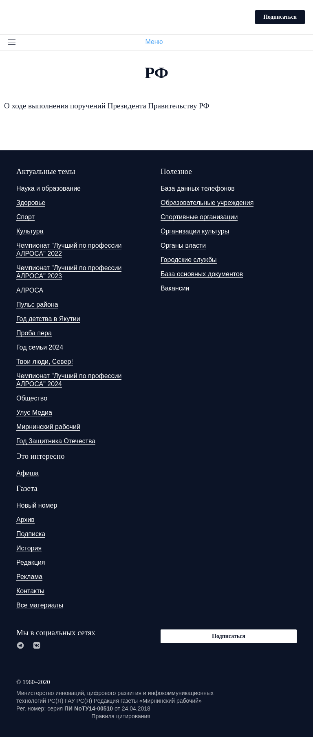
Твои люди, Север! (44, 361)
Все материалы (39, 605)
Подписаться (280, 17)
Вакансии (175, 288)
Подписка (30, 533)
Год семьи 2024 (39, 347)
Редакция (30, 562)
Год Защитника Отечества (55, 441)
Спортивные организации (199, 216)
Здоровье (30, 202)
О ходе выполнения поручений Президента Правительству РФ (106, 105)
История (29, 548)
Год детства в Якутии (48, 318)
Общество (31, 398)
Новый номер (36, 505)
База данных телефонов (198, 188)
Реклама (29, 576)
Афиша (27, 473)
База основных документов (202, 274)
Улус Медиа (34, 412)
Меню (157, 41)
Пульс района (37, 304)
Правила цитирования (120, 716)
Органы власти (183, 245)
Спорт (25, 216)
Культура (30, 231)
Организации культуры (195, 231)
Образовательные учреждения (207, 202)
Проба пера (34, 333)
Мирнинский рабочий (48, 426)
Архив (25, 519)
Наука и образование (48, 188)
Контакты (30, 590)
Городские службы (189, 259)
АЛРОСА (29, 290)
